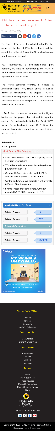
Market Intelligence (28, 327)
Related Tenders (12, 219)
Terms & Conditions (32, 428)
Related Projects (12, 212)
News (27, 374)
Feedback (27, 363)
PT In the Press (28, 377)
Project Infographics (27, 384)
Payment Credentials (27, 342)
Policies (27, 356)
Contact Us (27, 353)
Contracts (27, 324)
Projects (27, 317)
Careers (27, 359)
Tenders (27, 320)
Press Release (27, 380)
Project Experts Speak (27, 387)
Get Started (27, 338)
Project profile (8, 146)
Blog (27, 390)
